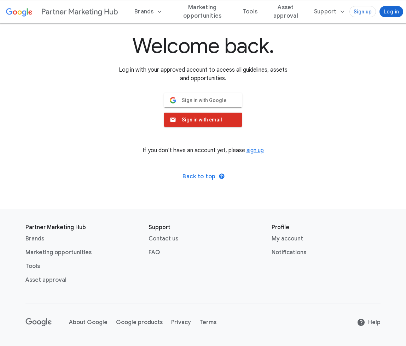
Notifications (289, 252)
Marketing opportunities (58, 252)
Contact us (163, 238)
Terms (207, 322)
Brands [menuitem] (148, 11)
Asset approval (45, 280)
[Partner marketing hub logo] (80, 11)
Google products (139, 322)
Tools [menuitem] (250, 11)
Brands (34, 238)
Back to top (203, 176)
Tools (32, 266)
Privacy (181, 322)
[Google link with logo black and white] (38, 322)
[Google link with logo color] (19, 11)
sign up (255, 150)
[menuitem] (329, 11)
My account (287, 238)
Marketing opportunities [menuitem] (202, 11)
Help (369, 322)
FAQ (154, 252)
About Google (88, 322)
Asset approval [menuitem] (285, 11)
